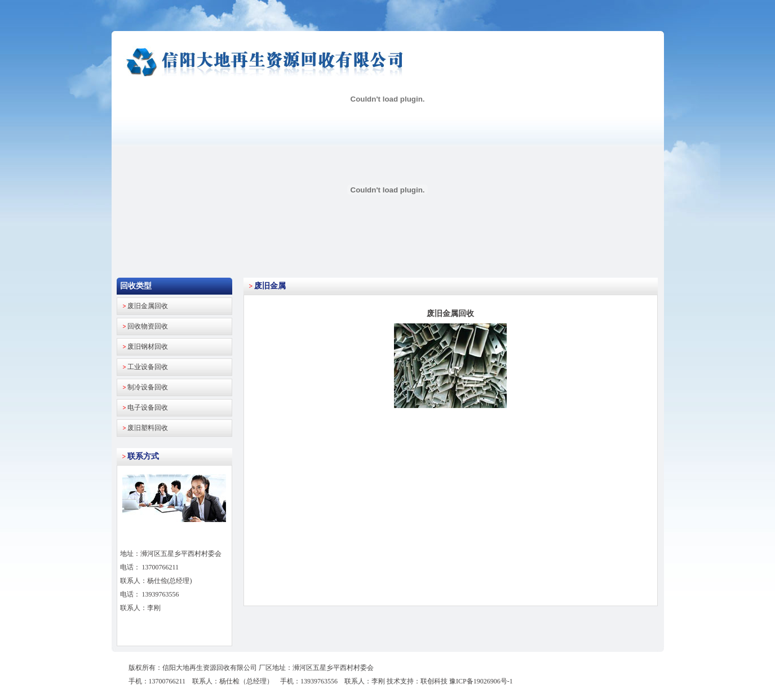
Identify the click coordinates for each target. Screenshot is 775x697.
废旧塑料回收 (147, 428)
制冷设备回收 (147, 387)
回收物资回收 (147, 326)
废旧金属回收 (147, 306)
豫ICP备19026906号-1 (481, 681)
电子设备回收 (147, 407)
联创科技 (434, 681)
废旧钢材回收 (147, 346)
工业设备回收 (147, 367)
